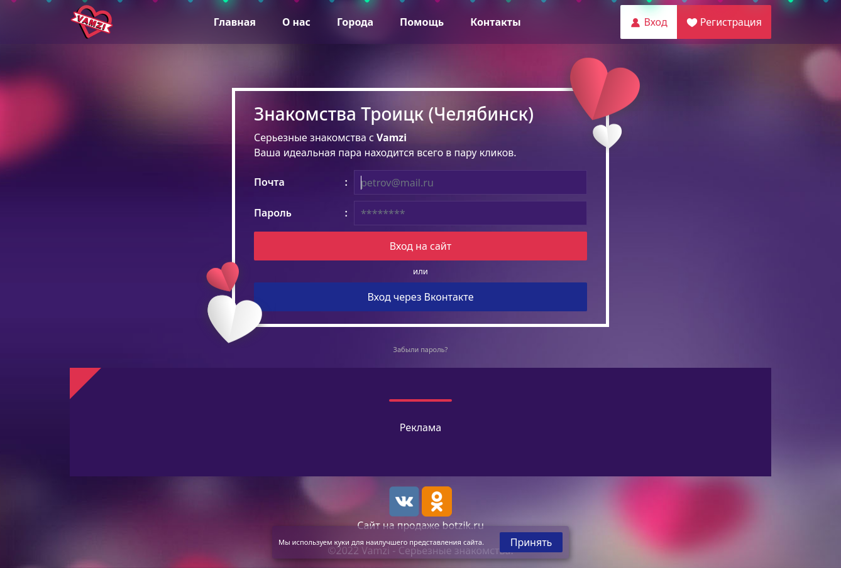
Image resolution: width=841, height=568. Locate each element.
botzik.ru (463, 525)
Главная (235, 22)
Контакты (495, 22)
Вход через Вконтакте (421, 297)
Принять (531, 542)
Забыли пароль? (420, 349)
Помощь (422, 22)
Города (355, 22)
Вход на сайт (420, 246)
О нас (296, 22)
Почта (269, 182)
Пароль (273, 213)
